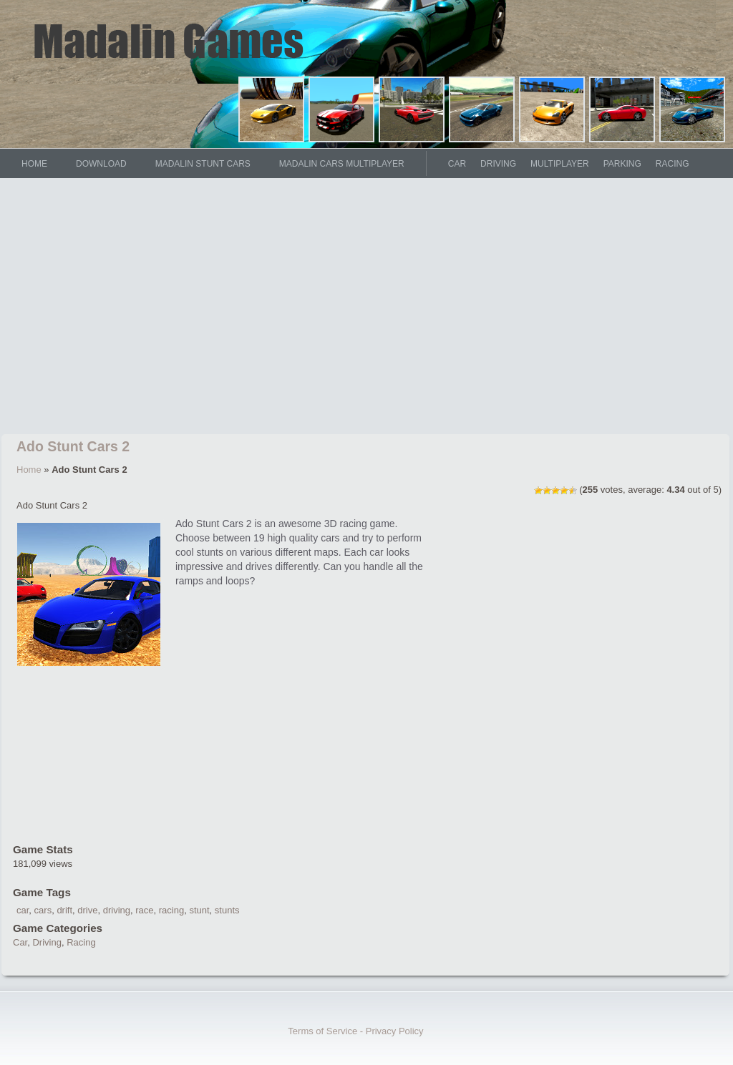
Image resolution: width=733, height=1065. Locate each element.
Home (29, 469)
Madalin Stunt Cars (203, 164)
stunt (199, 910)
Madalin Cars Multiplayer (341, 164)
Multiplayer (559, 164)
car (22, 910)
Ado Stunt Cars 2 (73, 446)
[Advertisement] (366, 309)
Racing (672, 164)
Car (457, 164)
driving (116, 910)
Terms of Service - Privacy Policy (355, 1031)
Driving (498, 164)
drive (87, 910)
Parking (622, 164)
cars (43, 910)
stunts (227, 910)
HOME (34, 164)
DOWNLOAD (101, 164)
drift (64, 910)
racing (171, 910)
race (144, 910)
